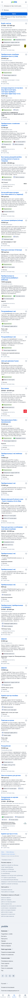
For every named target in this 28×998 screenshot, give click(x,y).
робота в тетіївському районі (8, 901)
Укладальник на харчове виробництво (9, 798)
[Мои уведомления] (26, 2)
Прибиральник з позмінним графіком (10, 124)
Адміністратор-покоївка (9, 695)
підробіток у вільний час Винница (9, 883)
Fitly (2, 970)
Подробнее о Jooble (6, 934)
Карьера (3, 941)
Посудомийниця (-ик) (8, 311)
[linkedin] (9, 975)
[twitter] (6, 975)
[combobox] (4, 983)
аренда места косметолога (8, 914)
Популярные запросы (7, 961)
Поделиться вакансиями (8, 952)
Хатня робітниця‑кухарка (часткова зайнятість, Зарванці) (12, 193)
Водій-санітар (6, 23)
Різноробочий (6, 746)
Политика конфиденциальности (10, 990)
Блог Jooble (4, 966)
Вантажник (5, 388)
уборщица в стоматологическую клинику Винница (13, 881)
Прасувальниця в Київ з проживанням (9, 421)
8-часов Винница (5, 873)
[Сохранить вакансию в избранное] (26, 23)
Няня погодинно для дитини (11, 775)
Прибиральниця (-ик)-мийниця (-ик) (11, 454)
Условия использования (7, 987)
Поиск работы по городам (7, 891)
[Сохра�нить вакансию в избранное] (26, 605)
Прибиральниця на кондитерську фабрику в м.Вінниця (9, 277)
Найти (14, 14)
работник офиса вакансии (7, 916)
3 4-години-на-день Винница (8, 877)
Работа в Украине (6, 945)
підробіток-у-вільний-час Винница (9, 865)
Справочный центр (6, 943)
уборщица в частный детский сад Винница (12, 875)
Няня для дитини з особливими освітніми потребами (12, 528)
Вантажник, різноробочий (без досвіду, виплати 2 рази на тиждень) (11, 159)
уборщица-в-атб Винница (7, 869)
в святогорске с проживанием (8, 908)
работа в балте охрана (7, 912)
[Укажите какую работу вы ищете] (14, 6)
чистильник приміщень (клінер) (12, 220)
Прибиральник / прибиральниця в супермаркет (12, 606)
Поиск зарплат (5, 963)
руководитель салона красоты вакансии (11, 906)
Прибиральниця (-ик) (8, 483)
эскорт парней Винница (7, 867)
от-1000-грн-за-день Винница (8, 871)
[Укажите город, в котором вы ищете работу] (14, 10)
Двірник (4, 639)
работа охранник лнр (6, 903)
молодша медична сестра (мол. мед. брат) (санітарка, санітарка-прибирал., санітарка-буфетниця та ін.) (12, 90)
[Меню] (2, 2)
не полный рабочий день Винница (9, 879)
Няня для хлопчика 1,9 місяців (11, 250)
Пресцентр (4, 938)
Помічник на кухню (7, 720)
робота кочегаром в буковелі (8, 910)
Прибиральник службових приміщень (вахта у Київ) (10, 55)
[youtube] (13, 975)
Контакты (4, 936)
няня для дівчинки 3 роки (10, 361)
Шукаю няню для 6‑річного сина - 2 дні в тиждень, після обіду (12, 500)
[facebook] (2, 975)
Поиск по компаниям (7, 968)
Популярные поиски (8, 860)
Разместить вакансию (7, 954)
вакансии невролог (6, 897)
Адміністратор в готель (9, 834)
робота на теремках (6, 899)
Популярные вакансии (6, 889)
